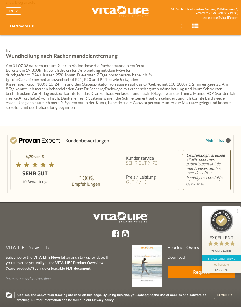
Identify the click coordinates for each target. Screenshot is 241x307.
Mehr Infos (218, 140)
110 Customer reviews (221, 258)
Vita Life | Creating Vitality (120, 11)
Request (201, 272)
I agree (223, 295)
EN (11, 11)
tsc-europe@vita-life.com (220, 17)
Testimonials (21, 26)
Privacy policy (103, 300)
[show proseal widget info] (221, 267)
